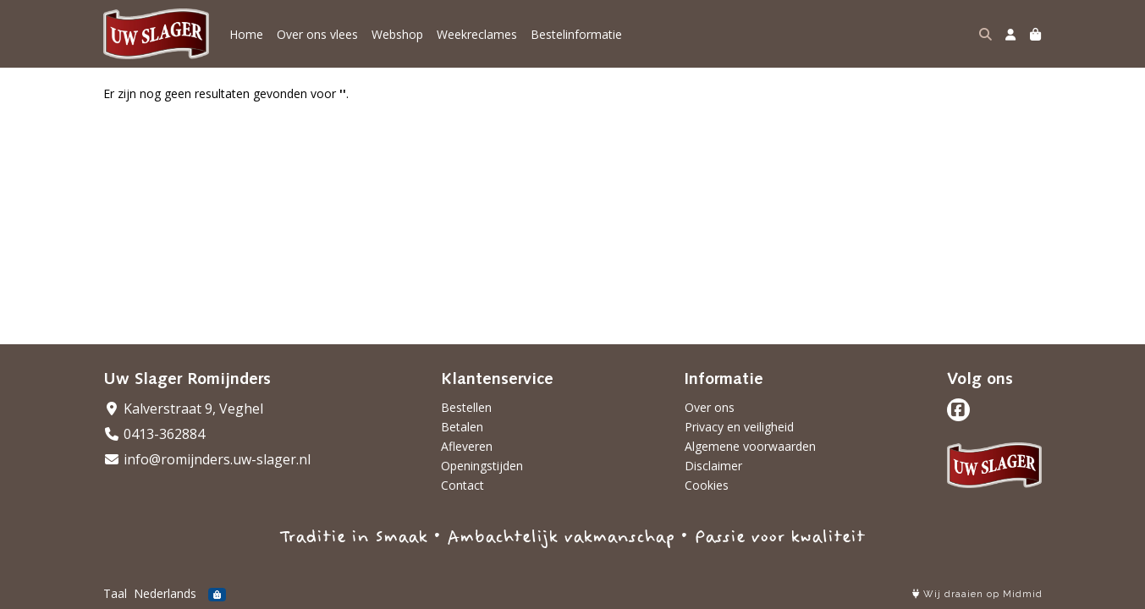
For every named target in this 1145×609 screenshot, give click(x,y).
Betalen (462, 427)
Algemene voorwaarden (750, 446)
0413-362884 (154, 434)
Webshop (397, 34)
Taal (115, 593)
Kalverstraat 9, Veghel (183, 408)
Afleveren (467, 446)
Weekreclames (477, 34)
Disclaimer (713, 466)
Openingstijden (482, 466)
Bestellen (466, 407)
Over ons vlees (317, 34)
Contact (462, 485)
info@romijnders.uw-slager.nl (207, 459)
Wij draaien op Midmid (977, 594)
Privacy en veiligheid (739, 427)
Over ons (710, 407)
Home (246, 34)
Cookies (707, 485)
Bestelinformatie (576, 34)
